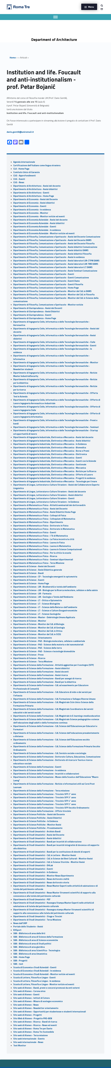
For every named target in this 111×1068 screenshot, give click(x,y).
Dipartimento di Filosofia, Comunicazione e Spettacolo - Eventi (43, 274)
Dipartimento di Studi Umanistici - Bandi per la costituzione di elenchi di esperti (51, 851)
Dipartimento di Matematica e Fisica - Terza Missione (38, 563)
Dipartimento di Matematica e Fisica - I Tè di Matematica (40, 535)
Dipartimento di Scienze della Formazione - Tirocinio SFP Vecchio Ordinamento (51, 807)
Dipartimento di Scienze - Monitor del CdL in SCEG (37, 634)
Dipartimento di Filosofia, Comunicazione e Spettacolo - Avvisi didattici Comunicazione (55, 247)
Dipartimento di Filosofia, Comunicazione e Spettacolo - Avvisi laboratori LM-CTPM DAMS (56, 260)
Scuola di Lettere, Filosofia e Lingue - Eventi (34, 977)
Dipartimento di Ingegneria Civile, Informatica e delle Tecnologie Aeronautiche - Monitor (55, 362)
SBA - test (18, 964)
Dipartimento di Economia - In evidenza (32, 209)
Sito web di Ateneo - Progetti (27, 1015)
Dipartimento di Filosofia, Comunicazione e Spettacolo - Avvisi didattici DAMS (50, 250)
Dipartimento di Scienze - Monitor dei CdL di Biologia (38, 624)
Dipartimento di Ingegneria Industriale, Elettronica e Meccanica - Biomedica (49, 447)
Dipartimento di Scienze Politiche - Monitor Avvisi (37, 824)
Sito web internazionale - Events (29, 1038)
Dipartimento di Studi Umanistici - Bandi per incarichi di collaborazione (47, 841)
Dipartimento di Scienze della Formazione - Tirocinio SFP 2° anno (44, 794)
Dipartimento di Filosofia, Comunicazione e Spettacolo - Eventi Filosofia (48, 284)
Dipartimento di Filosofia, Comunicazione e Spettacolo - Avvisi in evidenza (49, 257)
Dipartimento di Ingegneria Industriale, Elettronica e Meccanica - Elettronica (50, 454)
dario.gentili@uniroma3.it (20, 132)
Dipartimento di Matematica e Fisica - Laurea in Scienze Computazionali (47, 549)
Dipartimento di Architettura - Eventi (31, 192)
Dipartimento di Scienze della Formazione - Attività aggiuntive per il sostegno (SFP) (53, 665)
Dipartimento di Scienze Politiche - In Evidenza (35, 821)
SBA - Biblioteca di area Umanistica (30, 953)
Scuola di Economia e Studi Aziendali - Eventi (34, 967)
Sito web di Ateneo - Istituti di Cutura (31, 998)
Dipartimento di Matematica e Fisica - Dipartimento (38, 522)
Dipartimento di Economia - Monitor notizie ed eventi (39, 216)
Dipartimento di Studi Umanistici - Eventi (33, 869)
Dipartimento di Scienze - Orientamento (32, 637)
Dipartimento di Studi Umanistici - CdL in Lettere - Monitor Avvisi (44, 855)
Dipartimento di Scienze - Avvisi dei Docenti (34, 566)
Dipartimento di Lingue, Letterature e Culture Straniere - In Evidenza (46, 502)
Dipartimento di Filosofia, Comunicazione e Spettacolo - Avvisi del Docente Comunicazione (56, 236)
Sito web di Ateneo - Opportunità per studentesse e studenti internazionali (49, 1011)
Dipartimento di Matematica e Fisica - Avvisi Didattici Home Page (44, 512)
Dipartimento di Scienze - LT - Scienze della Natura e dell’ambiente (45, 607)
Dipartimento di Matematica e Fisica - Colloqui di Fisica (39, 515)
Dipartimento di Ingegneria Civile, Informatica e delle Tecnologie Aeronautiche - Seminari (56, 427)
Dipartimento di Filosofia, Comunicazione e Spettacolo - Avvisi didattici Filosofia (52, 253)
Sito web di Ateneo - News (26, 1004)
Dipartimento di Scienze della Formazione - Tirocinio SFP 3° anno (44, 797)
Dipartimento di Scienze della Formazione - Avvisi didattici (41, 668)
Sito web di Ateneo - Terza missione (30, 1035)
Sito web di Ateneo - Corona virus (29, 991)
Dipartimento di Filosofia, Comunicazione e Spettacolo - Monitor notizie (48, 304)
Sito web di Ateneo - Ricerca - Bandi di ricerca (35, 1021)
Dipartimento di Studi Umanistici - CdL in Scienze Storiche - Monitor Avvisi (49, 862)
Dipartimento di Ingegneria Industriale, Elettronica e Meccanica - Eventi (47, 457)
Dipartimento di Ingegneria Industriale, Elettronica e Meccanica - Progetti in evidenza (54, 478)
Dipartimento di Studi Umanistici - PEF (31, 899)
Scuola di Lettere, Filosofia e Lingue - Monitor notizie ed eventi (43, 984)
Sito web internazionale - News (28, 1042)
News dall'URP (20, 923)
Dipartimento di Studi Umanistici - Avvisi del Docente (38, 834)
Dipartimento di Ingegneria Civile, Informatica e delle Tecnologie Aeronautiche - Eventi (54, 345)
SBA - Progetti (20, 960)
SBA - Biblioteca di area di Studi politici (32, 943)
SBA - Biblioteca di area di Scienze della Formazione (38, 936)
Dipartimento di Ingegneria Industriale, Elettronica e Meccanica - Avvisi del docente (53, 437)
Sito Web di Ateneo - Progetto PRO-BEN (32, 1018)
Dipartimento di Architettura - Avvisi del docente (37, 185)
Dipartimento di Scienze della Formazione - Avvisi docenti (41, 671)
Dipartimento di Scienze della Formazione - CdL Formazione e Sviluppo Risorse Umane (54, 699)
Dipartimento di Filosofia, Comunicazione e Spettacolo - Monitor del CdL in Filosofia (54, 294)
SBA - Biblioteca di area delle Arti (29, 933)
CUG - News (18, 182)
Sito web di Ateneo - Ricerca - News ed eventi (35, 1025)
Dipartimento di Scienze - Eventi (28, 580)
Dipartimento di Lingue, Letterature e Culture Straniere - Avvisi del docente (49, 491)
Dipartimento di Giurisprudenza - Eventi (32, 315)
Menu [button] (91, 7)
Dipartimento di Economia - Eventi (29, 206)
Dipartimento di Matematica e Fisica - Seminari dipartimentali (43, 559)
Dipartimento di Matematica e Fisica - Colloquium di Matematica (44, 518)
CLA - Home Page (21, 168)
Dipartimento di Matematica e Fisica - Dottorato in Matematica (44, 529)
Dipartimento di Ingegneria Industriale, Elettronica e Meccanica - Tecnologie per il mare (55, 481)
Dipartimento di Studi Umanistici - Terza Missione (37, 919)
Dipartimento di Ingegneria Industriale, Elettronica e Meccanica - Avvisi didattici (51, 440)
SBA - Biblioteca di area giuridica (29, 947)
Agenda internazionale (24, 162)
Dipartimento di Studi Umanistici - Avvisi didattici (37, 838)
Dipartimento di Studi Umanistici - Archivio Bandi (37, 831)
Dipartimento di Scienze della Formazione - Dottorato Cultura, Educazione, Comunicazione (56, 756)
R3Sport (17, 930)
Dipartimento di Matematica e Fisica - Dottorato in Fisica (40, 525)
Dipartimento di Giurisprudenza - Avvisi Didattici (36, 311)
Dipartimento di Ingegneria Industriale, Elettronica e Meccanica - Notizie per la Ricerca (54, 471)
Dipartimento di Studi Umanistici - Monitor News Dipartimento (43, 875)
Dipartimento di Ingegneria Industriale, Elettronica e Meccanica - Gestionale (49, 464)
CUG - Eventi (19, 179)
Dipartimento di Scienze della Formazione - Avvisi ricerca (40, 675)
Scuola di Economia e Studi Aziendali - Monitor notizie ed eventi (44, 974)
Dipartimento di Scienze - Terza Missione (32, 661)
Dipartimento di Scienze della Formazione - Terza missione (41, 790)
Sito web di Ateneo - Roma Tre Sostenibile (33, 1032)
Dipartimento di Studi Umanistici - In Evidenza (35, 872)
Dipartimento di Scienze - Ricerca (29, 658)
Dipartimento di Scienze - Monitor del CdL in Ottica (37, 631)
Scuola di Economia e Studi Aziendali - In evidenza (37, 970)
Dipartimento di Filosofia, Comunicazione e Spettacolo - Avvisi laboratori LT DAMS (52, 267)
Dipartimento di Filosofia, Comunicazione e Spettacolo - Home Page (46, 287)
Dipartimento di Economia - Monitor (30, 213)
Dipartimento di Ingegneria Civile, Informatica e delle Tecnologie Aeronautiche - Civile (54, 342)
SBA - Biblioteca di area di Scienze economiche (35, 940)
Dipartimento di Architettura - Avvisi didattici (35, 189)
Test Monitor (19, 1045)
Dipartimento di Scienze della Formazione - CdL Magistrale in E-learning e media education (56, 716)
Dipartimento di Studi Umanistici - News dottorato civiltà (41, 879)
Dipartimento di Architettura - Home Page (33, 196)
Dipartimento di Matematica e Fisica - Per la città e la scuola (42, 553)
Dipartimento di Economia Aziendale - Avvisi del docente (40, 219)
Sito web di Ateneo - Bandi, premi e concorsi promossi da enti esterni (46, 987)
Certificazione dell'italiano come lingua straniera (36, 165)
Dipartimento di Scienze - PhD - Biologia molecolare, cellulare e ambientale (49, 641)
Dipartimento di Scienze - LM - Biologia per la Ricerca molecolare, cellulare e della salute (55, 590)
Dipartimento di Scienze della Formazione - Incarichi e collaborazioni (46, 773)
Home (13, 57)
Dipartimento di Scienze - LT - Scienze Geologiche (37, 614)
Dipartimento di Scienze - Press (28, 654)
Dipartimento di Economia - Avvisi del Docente (35, 199)
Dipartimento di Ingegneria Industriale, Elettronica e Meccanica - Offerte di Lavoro (53, 474)
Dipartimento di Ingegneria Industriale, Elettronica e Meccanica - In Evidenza (50, 444)
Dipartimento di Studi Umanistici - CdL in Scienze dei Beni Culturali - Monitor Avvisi (53, 858)
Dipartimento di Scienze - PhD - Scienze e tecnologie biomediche (44, 651)
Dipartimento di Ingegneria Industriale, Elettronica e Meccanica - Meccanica (49, 467)
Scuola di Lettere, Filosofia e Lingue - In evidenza (36, 981)
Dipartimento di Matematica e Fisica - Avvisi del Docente (40, 508)
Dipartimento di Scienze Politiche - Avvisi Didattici (37, 818)
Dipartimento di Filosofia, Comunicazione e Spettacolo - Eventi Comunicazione (51, 277)
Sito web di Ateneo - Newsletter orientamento (35, 1008)
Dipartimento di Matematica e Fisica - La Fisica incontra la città (43, 539)
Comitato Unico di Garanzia (26, 172)
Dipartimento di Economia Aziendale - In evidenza (37, 230)
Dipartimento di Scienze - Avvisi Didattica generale (37, 569)
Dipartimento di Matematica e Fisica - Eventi (34, 532)
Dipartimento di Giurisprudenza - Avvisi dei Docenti (37, 308)
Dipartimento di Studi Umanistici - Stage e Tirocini (37, 916)
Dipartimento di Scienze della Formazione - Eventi (37, 767)
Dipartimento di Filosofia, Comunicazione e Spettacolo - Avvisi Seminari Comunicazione (55, 270)
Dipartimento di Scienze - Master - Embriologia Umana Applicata (44, 617)
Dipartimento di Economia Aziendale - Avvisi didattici (38, 223)
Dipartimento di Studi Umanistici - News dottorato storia (41, 882)
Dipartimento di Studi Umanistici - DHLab (33, 865)
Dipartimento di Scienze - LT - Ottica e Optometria (37, 600)
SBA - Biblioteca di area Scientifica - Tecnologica (36, 950)
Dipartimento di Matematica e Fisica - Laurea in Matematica (42, 546)
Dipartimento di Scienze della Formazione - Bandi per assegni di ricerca (47, 678)
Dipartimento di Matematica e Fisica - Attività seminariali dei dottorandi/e (49, 505)
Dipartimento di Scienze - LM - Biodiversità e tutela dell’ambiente (44, 586)
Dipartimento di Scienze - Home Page (31, 583)
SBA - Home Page (21, 957)
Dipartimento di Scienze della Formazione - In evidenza (39, 770)
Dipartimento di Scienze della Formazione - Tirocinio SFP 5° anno (44, 804)
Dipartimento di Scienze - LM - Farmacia (32, 593)
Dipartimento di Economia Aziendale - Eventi (34, 226)
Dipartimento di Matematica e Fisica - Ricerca (35, 556)
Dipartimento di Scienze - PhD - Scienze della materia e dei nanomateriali (48, 644)
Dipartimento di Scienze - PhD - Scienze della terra (37, 648)
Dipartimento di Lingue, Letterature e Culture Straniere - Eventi (43, 498)
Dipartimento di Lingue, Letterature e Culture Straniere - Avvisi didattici (48, 495)
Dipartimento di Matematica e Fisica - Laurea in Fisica (39, 542)
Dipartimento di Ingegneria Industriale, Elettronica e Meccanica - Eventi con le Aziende (54, 461)
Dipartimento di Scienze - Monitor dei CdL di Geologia (39, 627)
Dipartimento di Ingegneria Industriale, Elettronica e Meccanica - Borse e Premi (51, 450)
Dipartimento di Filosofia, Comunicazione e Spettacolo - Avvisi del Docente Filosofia (54, 243)
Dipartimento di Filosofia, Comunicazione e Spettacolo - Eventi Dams (46, 281)
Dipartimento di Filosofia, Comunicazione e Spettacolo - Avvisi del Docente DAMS (52, 240)
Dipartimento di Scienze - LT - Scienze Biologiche (36, 603)
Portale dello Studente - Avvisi (28, 926)
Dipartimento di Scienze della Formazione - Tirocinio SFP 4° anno (44, 801)
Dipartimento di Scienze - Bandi (28, 573)
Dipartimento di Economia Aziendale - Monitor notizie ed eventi (44, 233)
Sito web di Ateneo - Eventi (26, 994)
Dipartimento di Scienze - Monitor (29, 620)
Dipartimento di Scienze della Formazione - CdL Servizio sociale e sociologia (49, 753)
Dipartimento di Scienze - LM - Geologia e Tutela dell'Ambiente (43, 597)
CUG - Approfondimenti (24, 175)
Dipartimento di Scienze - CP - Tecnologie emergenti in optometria (45, 576)
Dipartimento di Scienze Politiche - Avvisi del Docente (39, 814)
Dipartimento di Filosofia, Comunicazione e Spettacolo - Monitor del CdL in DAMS (52, 291)
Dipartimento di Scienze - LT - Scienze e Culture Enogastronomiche (45, 610)
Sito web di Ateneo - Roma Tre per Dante (32, 1028)
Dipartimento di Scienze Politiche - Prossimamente (37, 828)
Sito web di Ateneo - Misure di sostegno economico (38, 1001)
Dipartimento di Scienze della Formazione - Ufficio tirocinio (42, 811)
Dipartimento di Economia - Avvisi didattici (34, 202)
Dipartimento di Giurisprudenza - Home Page (34, 318)
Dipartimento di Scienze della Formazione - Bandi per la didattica (44, 682)
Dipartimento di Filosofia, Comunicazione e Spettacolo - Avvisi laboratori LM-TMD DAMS (55, 264)
